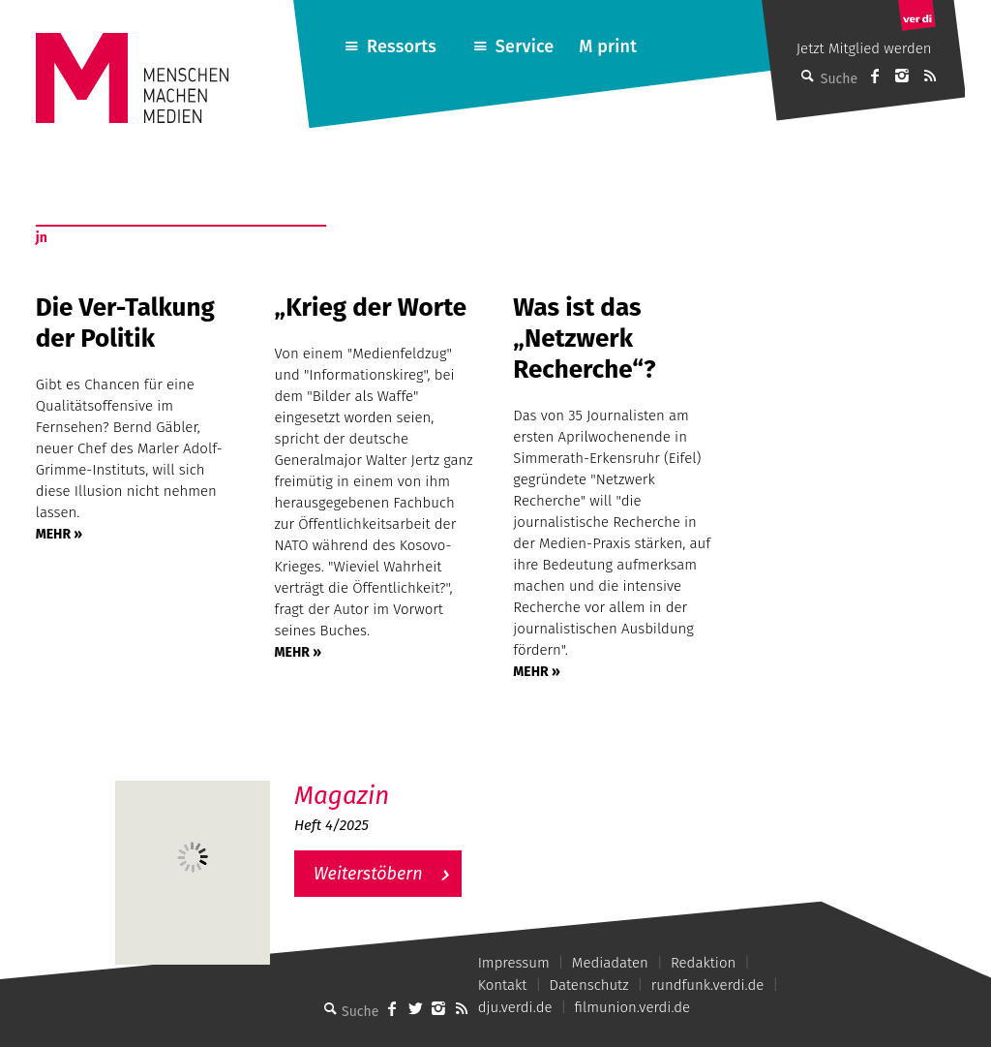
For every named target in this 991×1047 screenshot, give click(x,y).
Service (525, 46)
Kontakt (502, 985)
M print (608, 46)
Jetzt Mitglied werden (864, 48)
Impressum (514, 962)
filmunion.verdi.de (633, 1007)
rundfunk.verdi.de (708, 985)
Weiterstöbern (368, 873)
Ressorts (401, 46)
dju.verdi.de (515, 1007)
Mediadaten (610, 962)
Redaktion (703, 962)
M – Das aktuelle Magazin (387, 780)
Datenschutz (589, 985)
